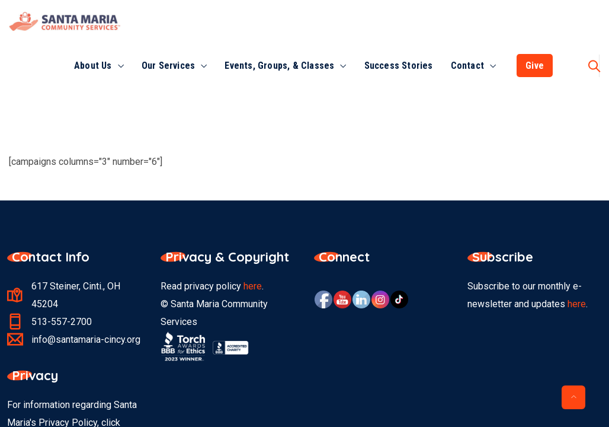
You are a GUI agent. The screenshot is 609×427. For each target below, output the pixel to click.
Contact (467, 65)
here (252, 286)
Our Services (168, 65)
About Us (93, 65)
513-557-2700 (61, 321)
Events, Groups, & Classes (279, 65)
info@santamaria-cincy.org (85, 339)
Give (534, 65)
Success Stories (398, 65)
